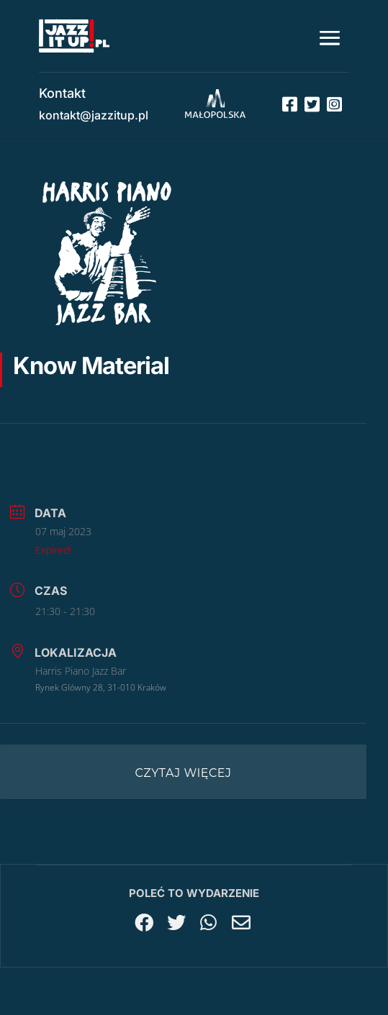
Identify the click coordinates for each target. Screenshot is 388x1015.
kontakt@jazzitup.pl (93, 115)
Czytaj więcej (183, 773)
